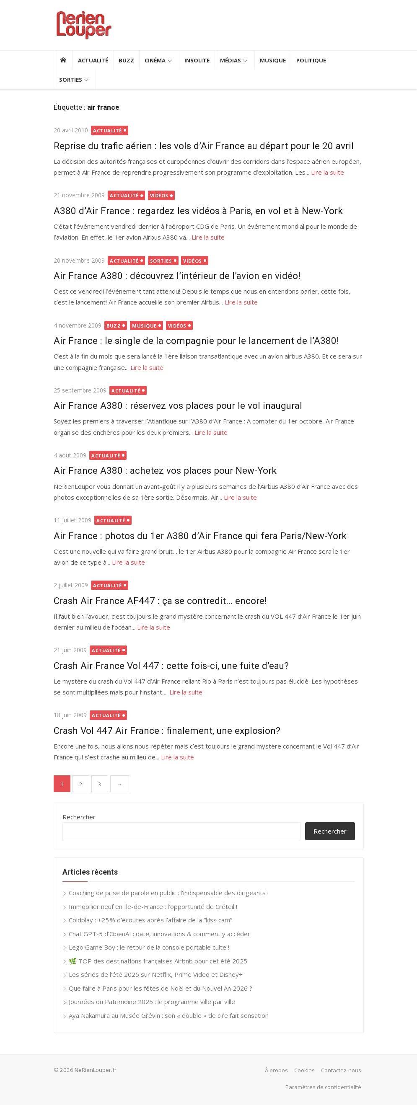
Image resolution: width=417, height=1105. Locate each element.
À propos (276, 1070)
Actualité (93, 60)
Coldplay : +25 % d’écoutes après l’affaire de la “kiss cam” (150, 920)
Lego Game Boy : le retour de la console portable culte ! (149, 947)
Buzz (126, 60)
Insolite (197, 60)
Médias (230, 60)
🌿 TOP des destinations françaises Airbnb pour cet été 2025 (158, 961)
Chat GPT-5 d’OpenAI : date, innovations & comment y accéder (159, 933)
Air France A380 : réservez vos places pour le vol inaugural (178, 405)
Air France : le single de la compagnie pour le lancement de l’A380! (196, 340)
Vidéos (159, 195)
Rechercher (79, 817)
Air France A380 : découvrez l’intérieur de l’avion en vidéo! (177, 275)
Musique (273, 60)
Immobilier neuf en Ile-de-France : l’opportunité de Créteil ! (153, 906)
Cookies (304, 1070)
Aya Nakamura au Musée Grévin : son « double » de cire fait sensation (169, 1015)
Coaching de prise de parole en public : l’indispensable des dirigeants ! (169, 892)
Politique (311, 60)
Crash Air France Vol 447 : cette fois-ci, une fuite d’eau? (171, 665)
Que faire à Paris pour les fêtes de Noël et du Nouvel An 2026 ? (160, 988)
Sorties (70, 79)
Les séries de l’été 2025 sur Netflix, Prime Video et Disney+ (156, 974)
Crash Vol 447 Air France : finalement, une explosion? (167, 730)
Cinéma (155, 60)
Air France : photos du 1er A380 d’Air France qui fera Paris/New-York (200, 535)
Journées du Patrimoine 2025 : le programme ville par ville (152, 1001)
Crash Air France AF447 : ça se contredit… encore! (160, 600)
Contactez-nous (341, 1070)
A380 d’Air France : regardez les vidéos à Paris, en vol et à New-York (198, 210)
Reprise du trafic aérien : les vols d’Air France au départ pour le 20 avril (204, 145)
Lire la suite (327, 172)
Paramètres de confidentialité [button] (323, 1087)
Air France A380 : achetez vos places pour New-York (165, 470)
